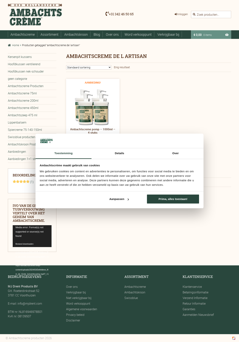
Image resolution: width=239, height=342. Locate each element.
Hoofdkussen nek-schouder (26, 71)
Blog (97, 34)
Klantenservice (192, 287)
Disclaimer (73, 320)
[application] (32, 236)
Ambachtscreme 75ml (22, 93)
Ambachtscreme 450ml (23, 108)
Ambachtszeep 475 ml (22, 115)
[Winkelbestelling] (88, 67)
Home (15, 45)
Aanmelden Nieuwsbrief (198, 315)
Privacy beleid (75, 315)
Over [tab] (175, 153)
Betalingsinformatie (195, 292)
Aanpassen (119, 199)
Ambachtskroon (76, 34)
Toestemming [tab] (63, 153)
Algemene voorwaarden (81, 309)
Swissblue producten (21, 137)
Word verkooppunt (138, 34)
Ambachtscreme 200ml (23, 100)
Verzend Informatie (195, 298)
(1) (23, 182)
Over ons (112, 34)
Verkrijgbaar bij (168, 34)
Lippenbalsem (17, 122)
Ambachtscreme (22, 34)
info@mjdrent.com (29, 303)
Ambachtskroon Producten (25, 144)
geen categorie (17, 79)
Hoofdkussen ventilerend (24, 64)
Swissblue (131, 298)
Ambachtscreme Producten (26, 86)
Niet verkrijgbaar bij (78, 298)
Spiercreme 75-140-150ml (25, 130)
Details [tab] (119, 153)
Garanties (189, 309)
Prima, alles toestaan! (173, 199)
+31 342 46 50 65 (121, 14)
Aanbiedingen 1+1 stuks (24, 159)
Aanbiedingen (17, 152)
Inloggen (183, 14)
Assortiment (49, 34)
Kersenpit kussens (20, 57)
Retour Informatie (194, 303)
